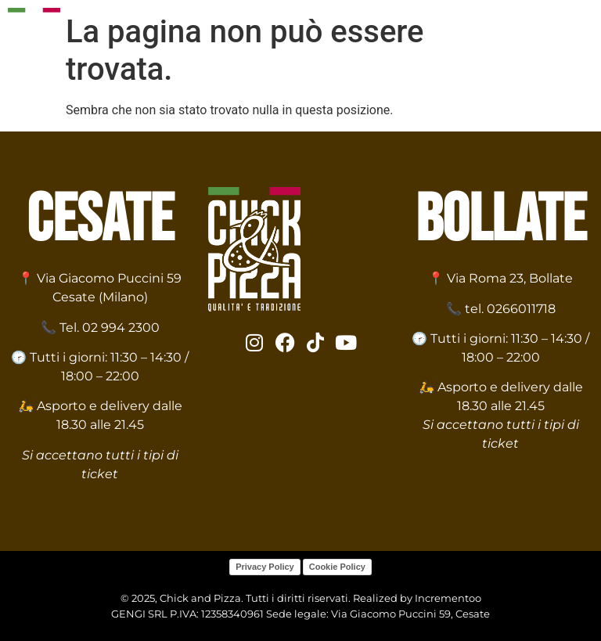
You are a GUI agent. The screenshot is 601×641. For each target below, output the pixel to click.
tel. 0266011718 (510, 308)
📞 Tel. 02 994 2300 (100, 327)
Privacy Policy (265, 566)
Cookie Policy (337, 566)
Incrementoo (448, 598)
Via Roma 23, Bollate (510, 278)
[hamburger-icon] (575, 45)
